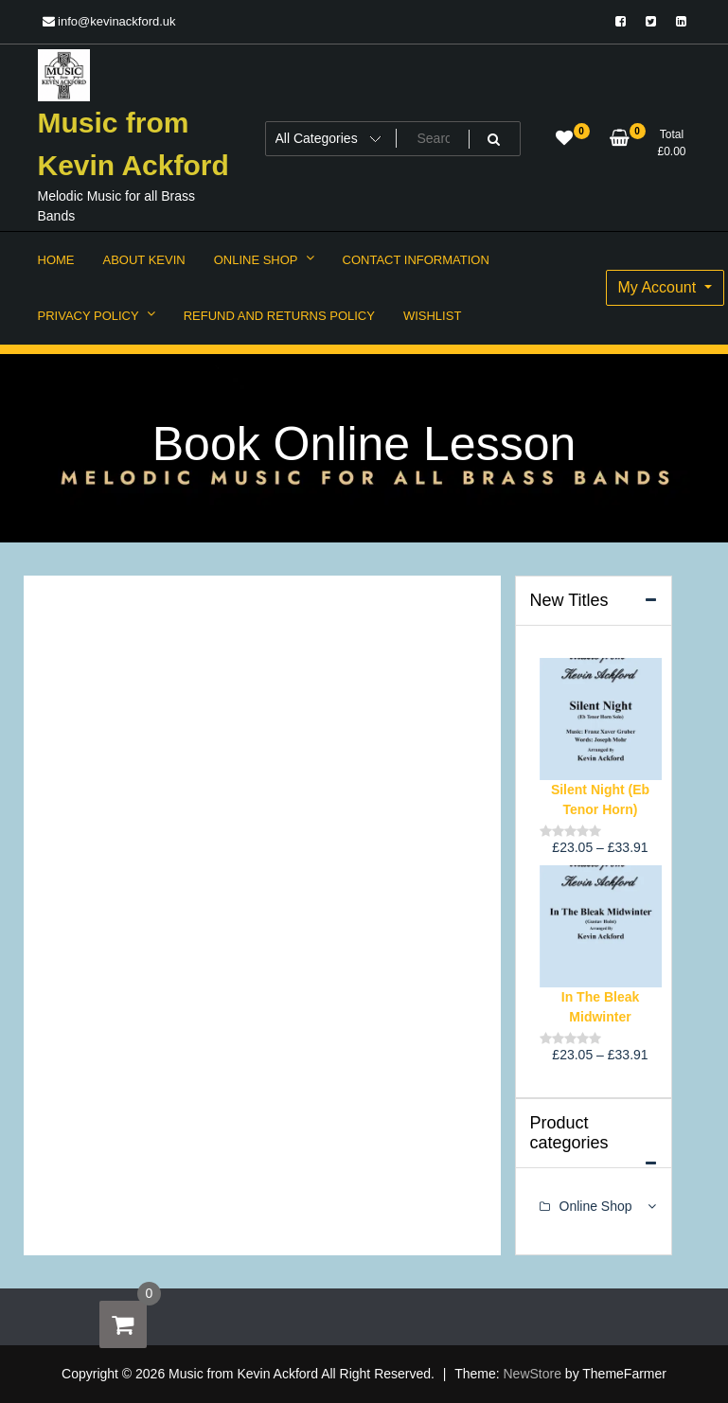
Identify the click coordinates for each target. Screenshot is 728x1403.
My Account (659, 287)
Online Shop (595, 1206)
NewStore (532, 1373)
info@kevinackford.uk (109, 21)
